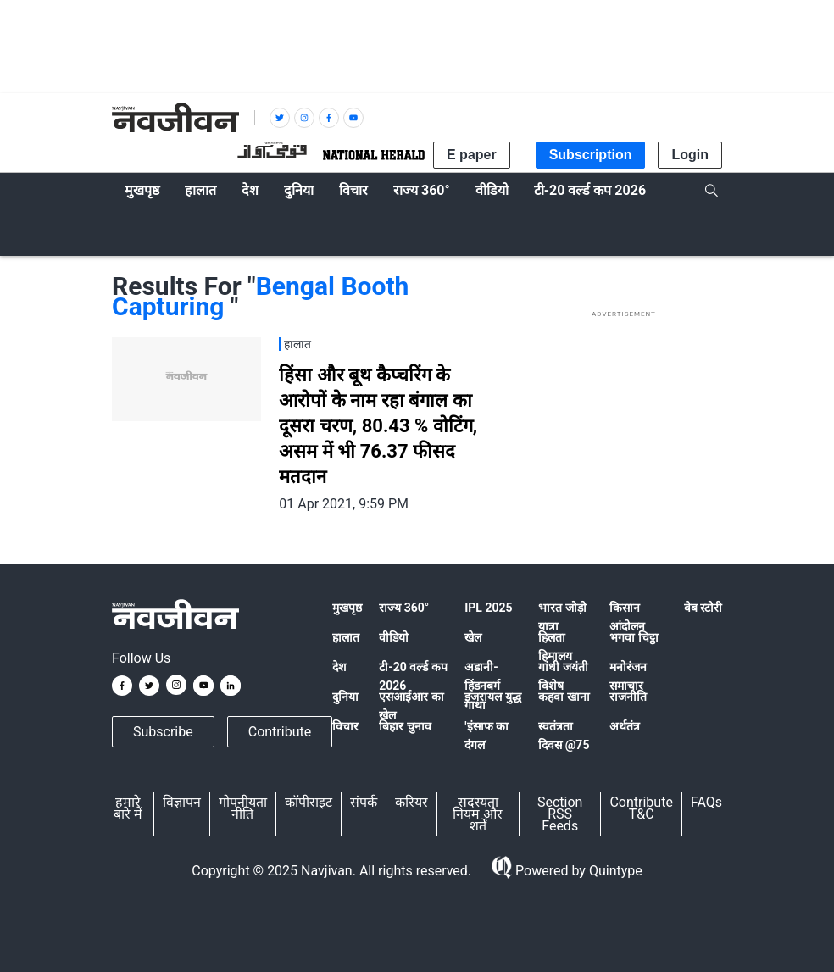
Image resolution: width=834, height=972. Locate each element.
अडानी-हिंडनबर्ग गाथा (482, 686)
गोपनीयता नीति (243, 808)
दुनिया (345, 696)
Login (690, 154)
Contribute (279, 732)
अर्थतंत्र (624, 726)
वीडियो (394, 637)
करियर (411, 802)
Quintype (614, 871)
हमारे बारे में (128, 808)
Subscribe (163, 732)
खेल (472, 637)
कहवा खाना (563, 696)
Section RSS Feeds (559, 814)
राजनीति (628, 696)
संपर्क (363, 802)
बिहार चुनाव (405, 726)
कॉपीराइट (308, 802)
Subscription (590, 154)
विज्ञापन (182, 802)
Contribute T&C (640, 808)
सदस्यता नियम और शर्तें (478, 814)
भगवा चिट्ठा (633, 637)
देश (339, 667)
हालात (345, 637)
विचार (345, 726)
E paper (472, 154)
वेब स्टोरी (703, 607)
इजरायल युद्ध (492, 696)
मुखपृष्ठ (347, 607)
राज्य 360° (404, 607)
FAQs (706, 802)
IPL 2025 (488, 607)
